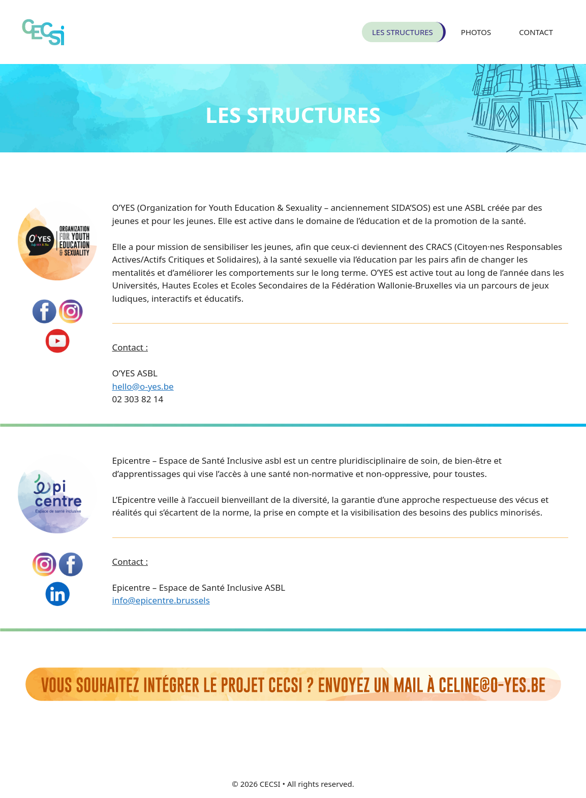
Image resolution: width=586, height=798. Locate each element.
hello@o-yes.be (143, 386)
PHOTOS (476, 32)
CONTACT (536, 32)
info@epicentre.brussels (161, 600)
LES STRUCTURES (402, 32)
